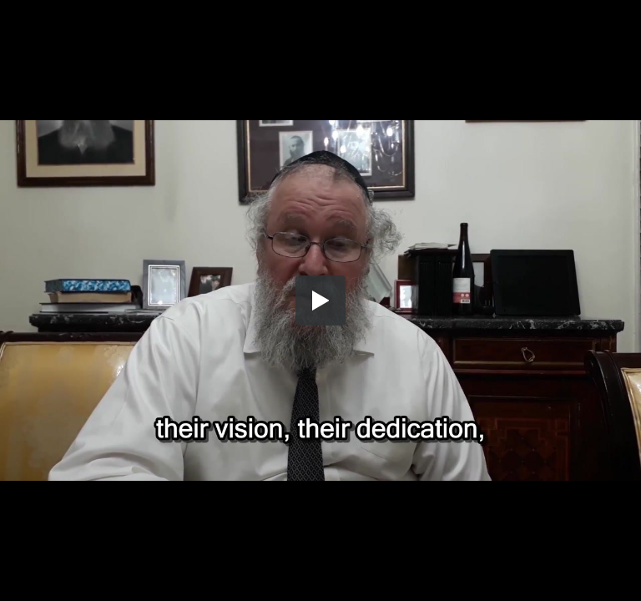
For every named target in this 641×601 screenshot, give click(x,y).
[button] (320, 300)
